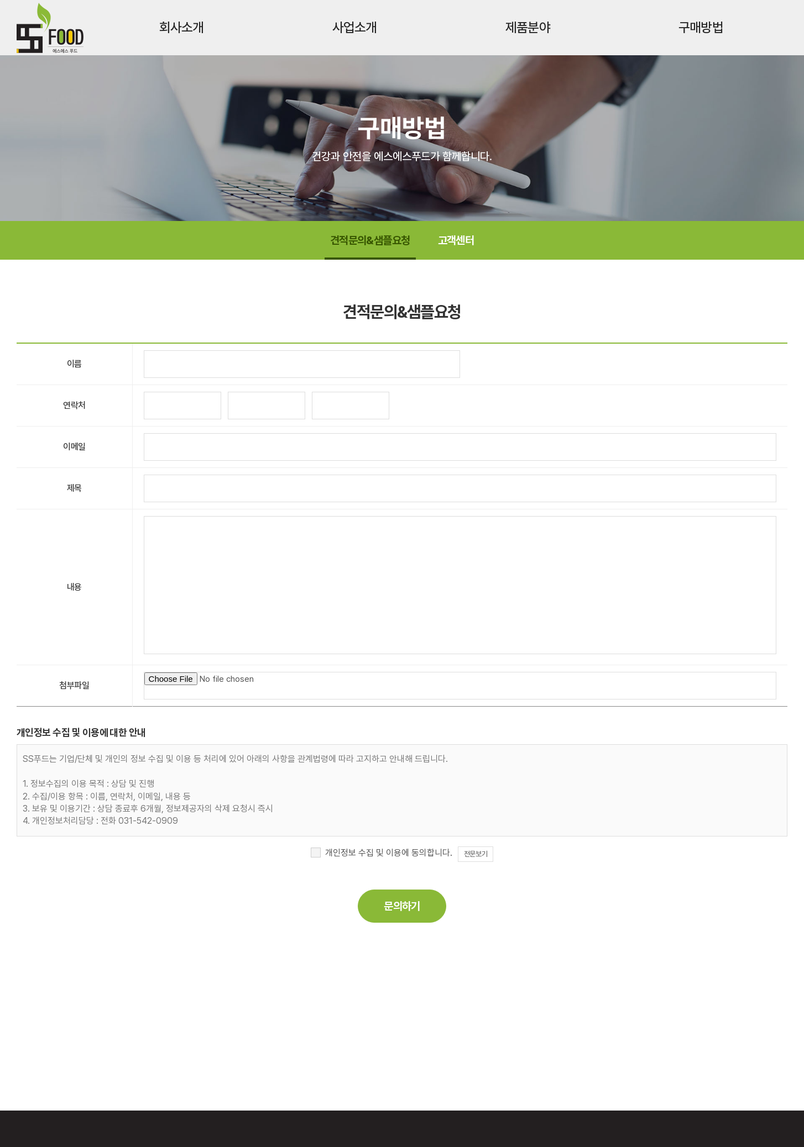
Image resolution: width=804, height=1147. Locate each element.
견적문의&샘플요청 (370, 240)
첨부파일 (74, 685)
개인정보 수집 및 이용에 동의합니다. (388, 853)
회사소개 (181, 27)
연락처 (74, 405)
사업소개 (354, 27)
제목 (74, 488)
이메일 (74, 446)
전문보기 (475, 854)
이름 (74, 364)
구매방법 (700, 27)
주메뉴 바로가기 (0, 0)
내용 (74, 587)
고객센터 (456, 240)
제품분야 (527, 27)
